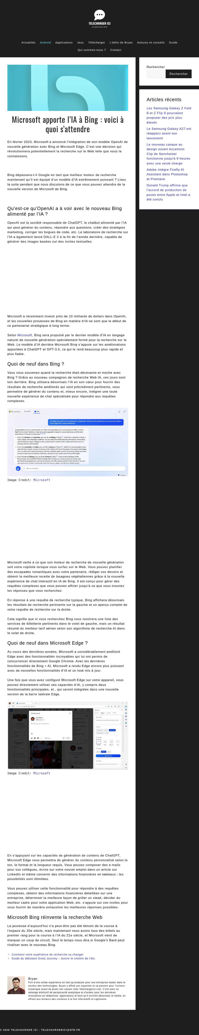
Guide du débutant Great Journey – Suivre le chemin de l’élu (53, 958)
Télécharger (96, 42)
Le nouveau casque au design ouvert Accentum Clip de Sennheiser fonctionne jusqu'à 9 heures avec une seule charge (168, 154)
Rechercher (156, 67)
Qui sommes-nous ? (92, 49)
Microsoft (25, 335)
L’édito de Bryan (121, 42)
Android (45, 42)
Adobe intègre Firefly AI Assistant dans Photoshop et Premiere (167, 174)
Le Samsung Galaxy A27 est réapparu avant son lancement (169, 133)
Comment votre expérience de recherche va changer (48, 954)
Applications (64, 42)
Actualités (29, 42)
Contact (115, 49)
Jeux (80, 42)
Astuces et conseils (151, 42)
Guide (173, 42)
